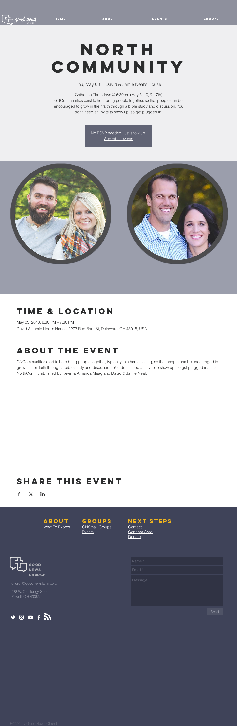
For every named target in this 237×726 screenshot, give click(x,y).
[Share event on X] (31, 494)
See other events (118, 138)
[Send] (215, 611)
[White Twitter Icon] (13, 617)
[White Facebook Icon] (39, 617)
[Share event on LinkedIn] (42, 494)
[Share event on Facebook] (19, 494)
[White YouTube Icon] (30, 617)
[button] (109, 19)
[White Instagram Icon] (21, 617)
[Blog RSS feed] (47, 616)
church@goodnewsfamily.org (34, 583)
